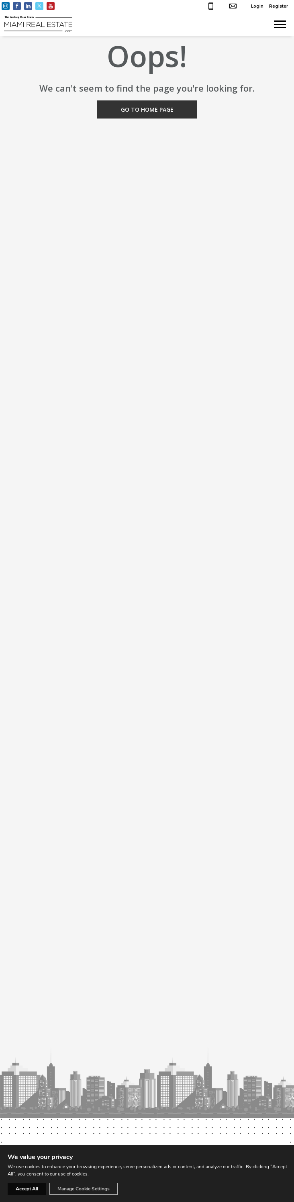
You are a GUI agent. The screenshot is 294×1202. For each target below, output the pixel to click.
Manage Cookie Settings (83, 1189)
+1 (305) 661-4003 (212, 6)
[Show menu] (280, 24)
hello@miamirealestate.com (234, 6)
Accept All (27, 1189)
